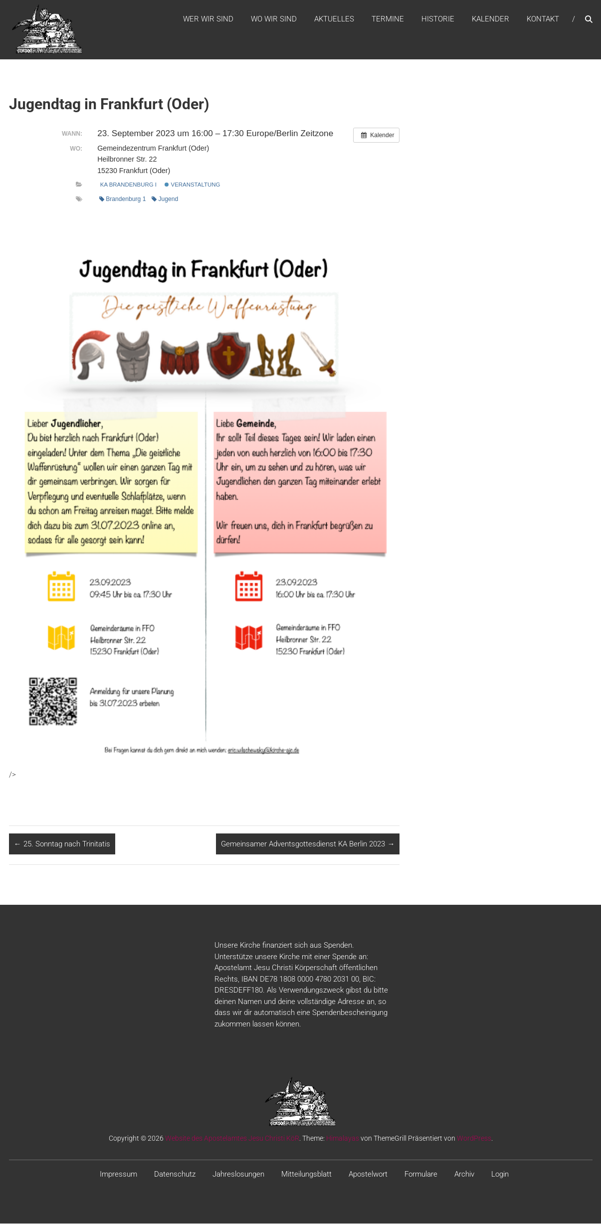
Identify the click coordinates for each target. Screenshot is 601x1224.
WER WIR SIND (208, 19)
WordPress (474, 1139)
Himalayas (342, 1139)
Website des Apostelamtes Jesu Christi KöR (232, 1139)
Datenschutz (175, 1174)
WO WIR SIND (274, 19)
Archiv (464, 1174)
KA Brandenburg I (128, 185)
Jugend (165, 200)
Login (500, 1174)
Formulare (420, 1174)
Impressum (118, 1174)
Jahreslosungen (238, 1174)
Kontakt (543, 19)
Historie (437, 19)
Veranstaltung (192, 185)
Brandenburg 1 (122, 200)
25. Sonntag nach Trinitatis (62, 844)
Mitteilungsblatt (306, 1174)
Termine (388, 19)
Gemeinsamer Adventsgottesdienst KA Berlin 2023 (308, 844)
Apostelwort (368, 1174)
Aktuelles (334, 19)
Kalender (490, 19)
